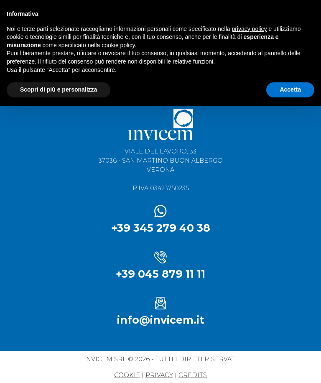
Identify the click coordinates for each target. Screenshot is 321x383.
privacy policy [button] (249, 29)
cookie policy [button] (118, 45)
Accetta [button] (290, 89)
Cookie (127, 375)
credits (192, 375)
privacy (159, 375)
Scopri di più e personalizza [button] (58, 89)
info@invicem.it (160, 320)
